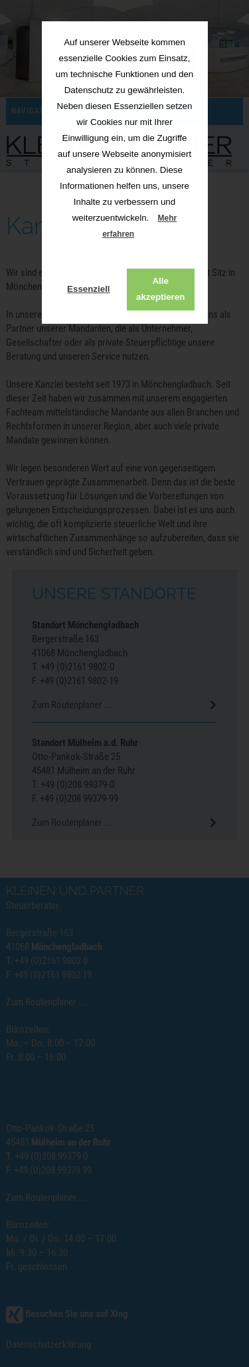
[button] (145, 235)
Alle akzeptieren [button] (160, 289)
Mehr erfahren (139, 226)
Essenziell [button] (88, 289)
